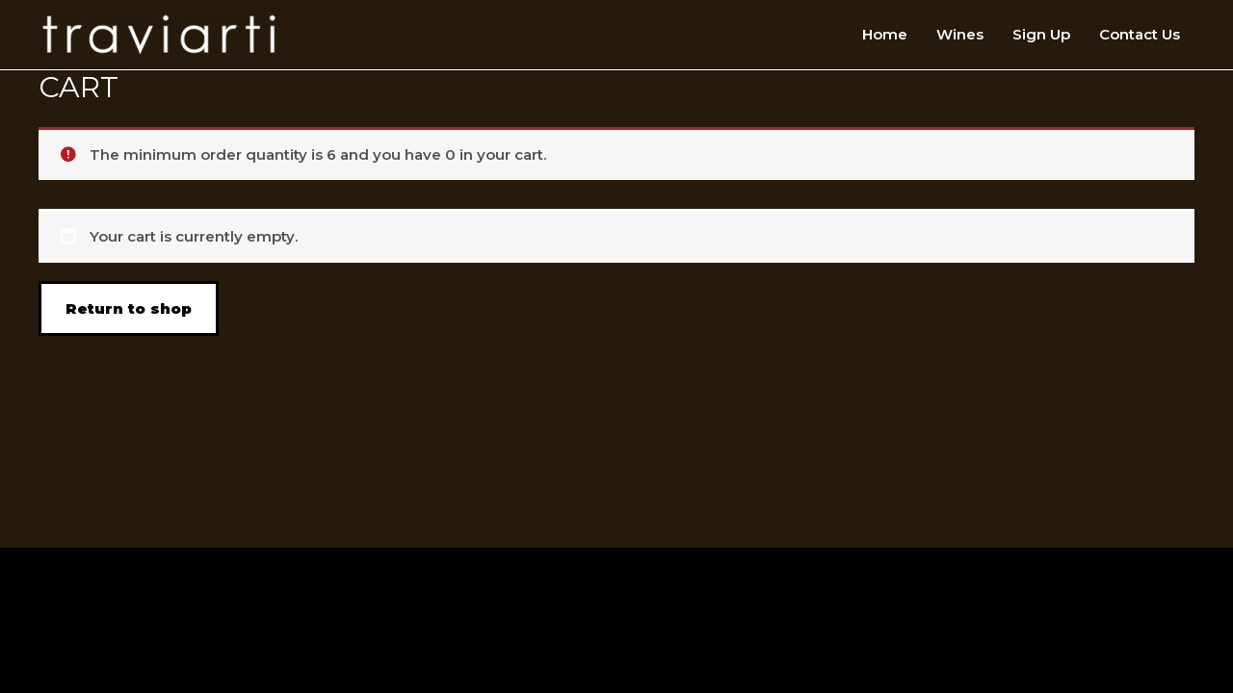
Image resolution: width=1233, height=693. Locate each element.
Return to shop (129, 308)
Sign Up (1041, 34)
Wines (960, 34)
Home (884, 34)
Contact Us (1139, 34)
